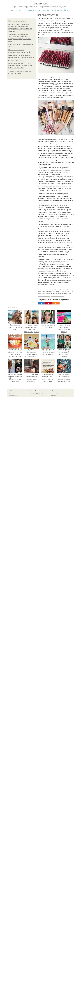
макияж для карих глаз (49, 291)
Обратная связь (55, 390)
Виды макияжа (34, 10)
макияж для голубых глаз (64, 293)
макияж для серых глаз (61, 289)
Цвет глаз (46, 10)
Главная (13, 10)
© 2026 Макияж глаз (13, 390)
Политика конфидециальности (37, 393)
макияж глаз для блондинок (51, 293)
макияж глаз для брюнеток (62, 291)
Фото (66, 10)
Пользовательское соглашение (42, 390)
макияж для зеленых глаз (44, 295)
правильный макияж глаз (49, 289)
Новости (22, 10)
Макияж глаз (40, 3)
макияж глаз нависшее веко (57, 295)
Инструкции (57, 10)
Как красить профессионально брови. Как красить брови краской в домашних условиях (21, 58)
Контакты (32, 390)
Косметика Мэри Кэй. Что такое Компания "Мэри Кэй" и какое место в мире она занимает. (21, 65)
